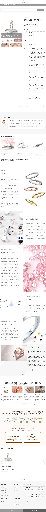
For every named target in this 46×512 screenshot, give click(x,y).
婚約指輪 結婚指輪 (4, 487)
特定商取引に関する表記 (18, 503)
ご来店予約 (15, 501)
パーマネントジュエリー (5, 495)
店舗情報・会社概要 (17, 487)
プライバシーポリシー (17, 504)
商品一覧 (5, 4)
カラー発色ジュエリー (4, 494)
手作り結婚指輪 (3, 490)
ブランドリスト (3, 503)
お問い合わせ (16, 490)
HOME (2, 4)
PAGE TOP (23, 480)
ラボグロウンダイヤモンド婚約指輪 (6, 488)
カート (44, 1)
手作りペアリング (4, 492)
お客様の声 (15, 488)
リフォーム (2, 504)
